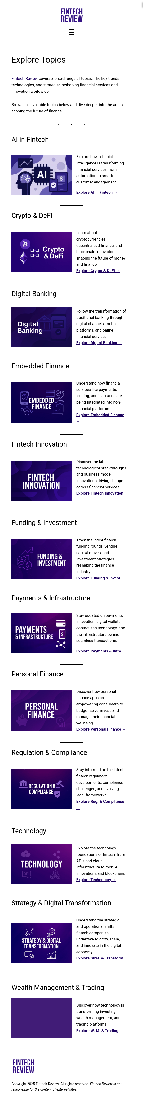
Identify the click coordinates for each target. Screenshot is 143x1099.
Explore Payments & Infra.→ (101, 651)
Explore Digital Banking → (99, 343)
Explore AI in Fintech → (97, 192)
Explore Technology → (96, 879)
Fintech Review (24, 78)
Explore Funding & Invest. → (101, 578)
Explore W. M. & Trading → (99, 1030)
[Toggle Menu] (71, 32)
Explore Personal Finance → (101, 729)
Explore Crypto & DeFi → (98, 271)
